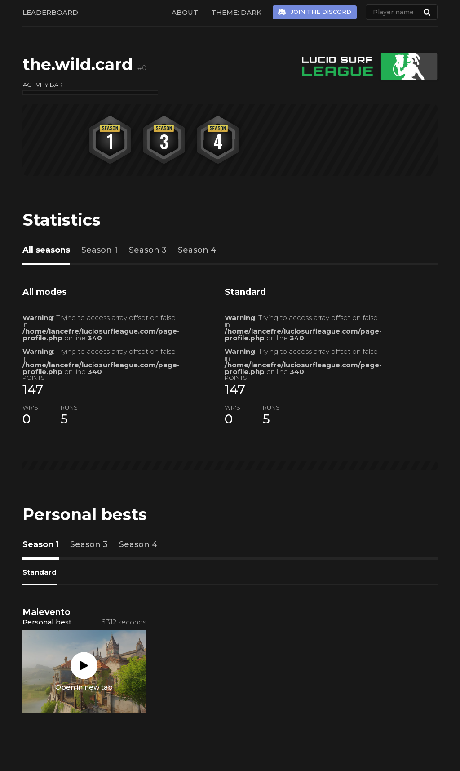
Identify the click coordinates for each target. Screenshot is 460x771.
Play (84, 665)
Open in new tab (84, 687)
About (185, 12)
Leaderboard (50, 12)
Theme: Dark (236, 12)
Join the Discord (321, 11)
